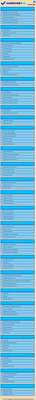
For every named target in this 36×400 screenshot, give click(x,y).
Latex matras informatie (7, 141)
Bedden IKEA (5, 71)
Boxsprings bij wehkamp (7, 97)
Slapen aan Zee (6, 345)
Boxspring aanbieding (7, 92)
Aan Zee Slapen (6, 340)
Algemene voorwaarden (25, 399)
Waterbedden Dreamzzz (7, 391)
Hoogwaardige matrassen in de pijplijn (10, 234)
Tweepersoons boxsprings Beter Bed (10, 102)
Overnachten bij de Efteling (8, 366)
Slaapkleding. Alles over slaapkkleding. (10, 249)
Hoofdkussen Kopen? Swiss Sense (9, 156)
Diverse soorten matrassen (8, 210)
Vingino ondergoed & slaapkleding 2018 (10, 252)
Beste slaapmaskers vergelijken (9, 130)
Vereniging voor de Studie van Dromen (10, 113)
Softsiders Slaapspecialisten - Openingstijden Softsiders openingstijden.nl (17, 280)
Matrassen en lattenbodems (8, 218)
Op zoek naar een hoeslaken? (8, 144)
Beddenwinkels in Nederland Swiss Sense (11, 84)
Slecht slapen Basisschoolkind (8, 169)
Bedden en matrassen (7, 229)
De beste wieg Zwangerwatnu (8, 17)
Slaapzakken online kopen (8, 299)
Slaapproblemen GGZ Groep (8, 265)
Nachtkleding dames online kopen (9, 244)
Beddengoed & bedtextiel (8, 45)
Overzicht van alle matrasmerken (9, 237)
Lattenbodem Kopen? (7, 187)
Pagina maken (17, 399)
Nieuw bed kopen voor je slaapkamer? (10, 74)
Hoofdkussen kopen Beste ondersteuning (11, 154)
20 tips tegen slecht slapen (8, 260)
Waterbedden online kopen (8, 394)
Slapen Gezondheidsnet (7, 327)
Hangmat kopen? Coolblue (8, 120)
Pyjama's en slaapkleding (7, 247)
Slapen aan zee (6, 348)
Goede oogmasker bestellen (8, 213)
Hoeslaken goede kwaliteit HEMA (9, 133)
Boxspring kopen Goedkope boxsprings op (11, 94)
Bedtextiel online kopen (7, 51)
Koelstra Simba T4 (6, 35)
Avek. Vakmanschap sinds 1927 (9, 226)
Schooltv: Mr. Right (6, 110)
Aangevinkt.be (10, 399)
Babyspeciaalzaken (6, 30)
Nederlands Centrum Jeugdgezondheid (10, 20)
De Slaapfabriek (6, 358)
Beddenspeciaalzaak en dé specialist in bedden (12, 275)
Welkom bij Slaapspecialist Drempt (9, 283)
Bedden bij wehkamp (7, 69)
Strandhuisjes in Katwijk (7, 350)
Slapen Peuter (5, 379)
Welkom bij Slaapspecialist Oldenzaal (10, 286)
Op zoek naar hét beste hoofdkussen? (10, 159)
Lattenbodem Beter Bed (7, 185)
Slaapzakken (5, 296)
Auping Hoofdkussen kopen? (8, 151)
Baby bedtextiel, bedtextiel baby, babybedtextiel (12, 43)
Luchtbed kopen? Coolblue (8, 200)
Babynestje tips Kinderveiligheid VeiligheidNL (11, 14)
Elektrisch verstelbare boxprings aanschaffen (11, 322)
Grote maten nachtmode (7, 309)
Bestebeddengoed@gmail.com (9, 58)
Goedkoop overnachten (7, 360)
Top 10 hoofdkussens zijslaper (8, 381)
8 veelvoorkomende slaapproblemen (10, 373)
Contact (32, 399)
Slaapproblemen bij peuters (8, 376)
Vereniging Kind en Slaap (7, 175)
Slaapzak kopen (6, 293)
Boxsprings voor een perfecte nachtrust (10, 100)
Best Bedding (5, 53)
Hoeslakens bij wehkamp (7, 138)
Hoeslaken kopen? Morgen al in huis (10, 136)
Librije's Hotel (5, 363)
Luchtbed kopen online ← (8, 198)
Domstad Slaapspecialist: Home (9, 278)
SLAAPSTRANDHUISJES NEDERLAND (9, 342)
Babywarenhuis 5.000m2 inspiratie (9, 32)
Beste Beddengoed (6, 56)
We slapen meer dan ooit (8, 329)
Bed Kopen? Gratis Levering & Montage (10, 66)
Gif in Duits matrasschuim (8, 231)
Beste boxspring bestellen (8, 195)
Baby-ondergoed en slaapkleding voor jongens (12, 306)
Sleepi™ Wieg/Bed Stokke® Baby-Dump (10, 22)
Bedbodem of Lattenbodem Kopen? (10, 182)
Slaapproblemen (6, 262)
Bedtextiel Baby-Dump (7, 48)
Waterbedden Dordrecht (7, 389)
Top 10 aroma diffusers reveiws (9, 172)
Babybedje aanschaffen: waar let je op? (10, 12)
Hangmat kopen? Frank (7, 123)
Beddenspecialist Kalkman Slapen (9, 82)
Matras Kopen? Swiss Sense (8, 216)
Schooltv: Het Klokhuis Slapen (8, 324)
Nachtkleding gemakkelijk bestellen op (10, 314)
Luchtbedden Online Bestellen (8, 203)
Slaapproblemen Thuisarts (8, 267)
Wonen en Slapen (6, 332)
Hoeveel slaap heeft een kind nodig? (10, 167)
